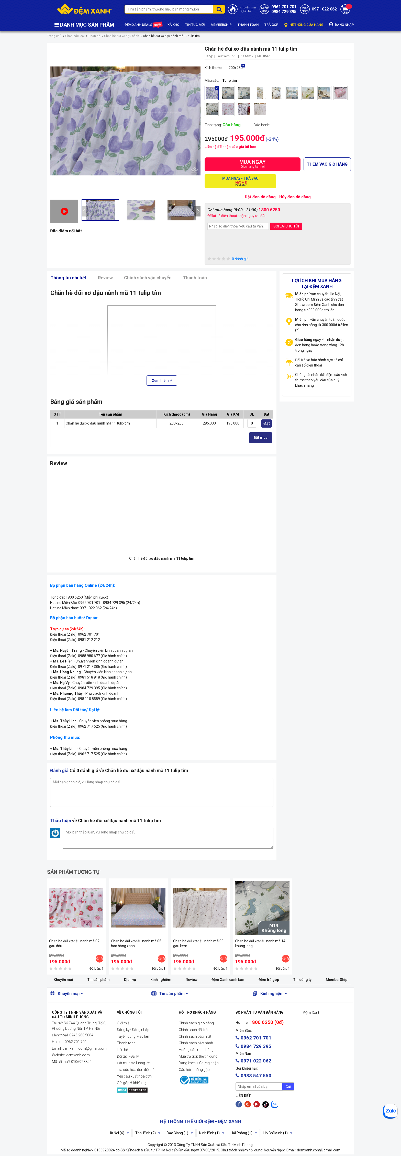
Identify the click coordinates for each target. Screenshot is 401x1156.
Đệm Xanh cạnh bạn (227, 980)
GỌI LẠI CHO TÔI (286, 226)
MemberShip (336, 980)
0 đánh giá (228, 259)
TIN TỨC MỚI (195, 25)
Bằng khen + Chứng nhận (199, 1063)
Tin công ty (302, 980)
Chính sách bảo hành (196, 1043)
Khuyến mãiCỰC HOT (248, 9)
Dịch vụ (130, 980)
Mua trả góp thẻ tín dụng (198, 1056)
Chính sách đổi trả (193, 1030)
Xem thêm (162, 381)
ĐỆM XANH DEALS (143, 25)
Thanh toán (195, 277)
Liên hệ (122, 1050)
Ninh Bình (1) (211, 1133)
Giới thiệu (124, 1023)
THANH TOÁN (248, 25)
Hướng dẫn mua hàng (196, 1050)
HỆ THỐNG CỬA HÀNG (303, 25)
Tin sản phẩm (98, 980)
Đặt (266, 423)
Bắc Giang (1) (180, 1133)
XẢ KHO (173, 25)
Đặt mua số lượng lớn (134, 1063)
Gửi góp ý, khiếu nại (132, 1083)
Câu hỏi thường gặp (194, 1070)
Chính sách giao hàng (196, 1023)
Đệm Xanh (311, 1013)
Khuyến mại (63, 980)
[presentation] (85, 211)
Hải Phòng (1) (244, 1133)
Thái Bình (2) (147, 1133)
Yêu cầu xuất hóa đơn (134, 1076)
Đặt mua (261, 438)
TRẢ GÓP (271, 25)
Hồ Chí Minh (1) (277, 1133)
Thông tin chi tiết (68, 277)
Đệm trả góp (269, 980)
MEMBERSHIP (221, 25)
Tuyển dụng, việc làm (133, 1036)
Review (105, 277)
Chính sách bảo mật (195, 1036)
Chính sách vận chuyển (148, 277)
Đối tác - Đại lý (128, 1056)
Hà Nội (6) (119, 1133)
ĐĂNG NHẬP (341, 24)
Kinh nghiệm (160, 980)
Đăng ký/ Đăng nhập (133, 1030)
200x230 (236, 68)
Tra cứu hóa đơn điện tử (135, 1070)
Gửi (288, 1087)
